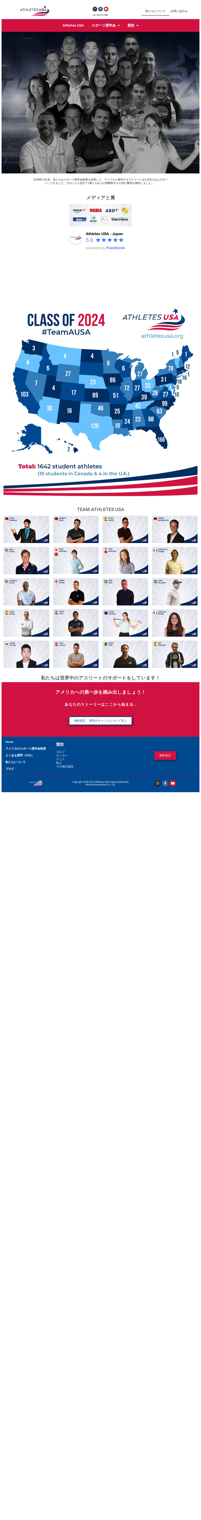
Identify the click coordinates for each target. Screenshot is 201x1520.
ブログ (9, 769)
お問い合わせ (179, 11)
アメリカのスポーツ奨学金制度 (25, 748)
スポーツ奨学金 (105, 25)
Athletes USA (73, 25)
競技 (133, 25)
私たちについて (155, 11)
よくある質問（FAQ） (19, 755)
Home (9, 742)
